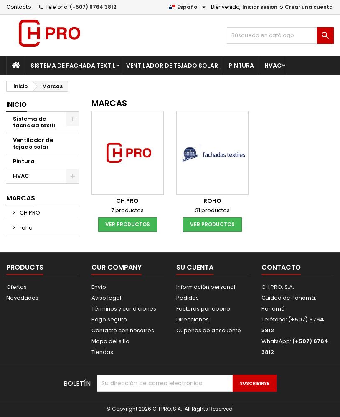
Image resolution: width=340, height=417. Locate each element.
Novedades (22, 298)
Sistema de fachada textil (73, 65)
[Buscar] (280, 35)
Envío (98, 287)
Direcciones (192, 319)
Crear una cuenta (309, 6)
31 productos (212, 210)
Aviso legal (106, 298)
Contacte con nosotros (122, 330)
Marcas (20, 198)
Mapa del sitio (110, 341)
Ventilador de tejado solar (172, 65)
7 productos (127, 210)
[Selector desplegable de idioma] (188, 7)
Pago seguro (109, 319)
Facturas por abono (203, 309)
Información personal (205, 287)
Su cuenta (194, 267)
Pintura (241, 65)
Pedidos (187, 298)
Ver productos (127, 224)
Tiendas (102, 352)
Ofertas (16, 287)
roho (25, 228)
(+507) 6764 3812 (93, 6)
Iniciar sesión (259, 6)
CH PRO (29, 213)
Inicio (16, 104)
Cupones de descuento (208, 330)
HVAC (273, 65)
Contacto (18, 6)
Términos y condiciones (123, 309)
